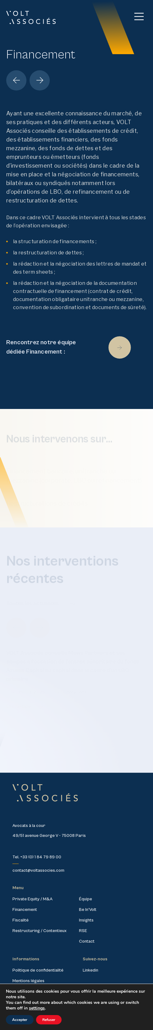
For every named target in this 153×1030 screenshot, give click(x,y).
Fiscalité (20, 920)
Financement (24, 909)
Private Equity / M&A (32, 899)
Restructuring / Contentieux (39, 930)
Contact (87, 941)
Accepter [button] (19, 1019)
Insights (86, 920)
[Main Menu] (139, 16)
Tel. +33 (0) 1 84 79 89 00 (36, 857)
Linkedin (90, 970)
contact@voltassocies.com (38, 870)
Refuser (48, 1019)
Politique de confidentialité (37, 970)
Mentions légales (28, 980)
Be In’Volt (87, 909)
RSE (83, 930)
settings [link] (37, 1008)
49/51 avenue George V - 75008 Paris (49, 835)
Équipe (85, 899)
